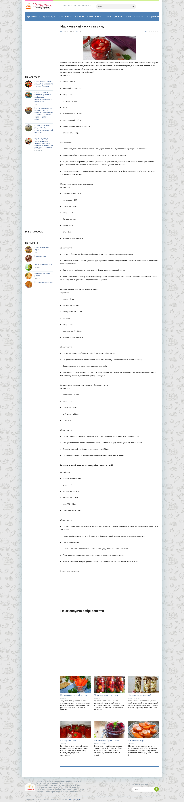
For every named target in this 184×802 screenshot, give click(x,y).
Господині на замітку (134, 698)
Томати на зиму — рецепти (106, 695)
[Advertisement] (109, 589)
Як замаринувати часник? (139, 695)
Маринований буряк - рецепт (107, 740)
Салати (108, 16)
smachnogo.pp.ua (74, 799)
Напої (128, 16)
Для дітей (79, 16)
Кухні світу (48, 16)
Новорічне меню (154, 16)
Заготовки (63, 698)
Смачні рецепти (94, 16)
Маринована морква (137, 740)
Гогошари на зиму (68, 740)
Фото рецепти (65, 16)
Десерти (118, 16)
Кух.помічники (33, 16)
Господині (138, 16)
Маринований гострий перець (73, 695)
